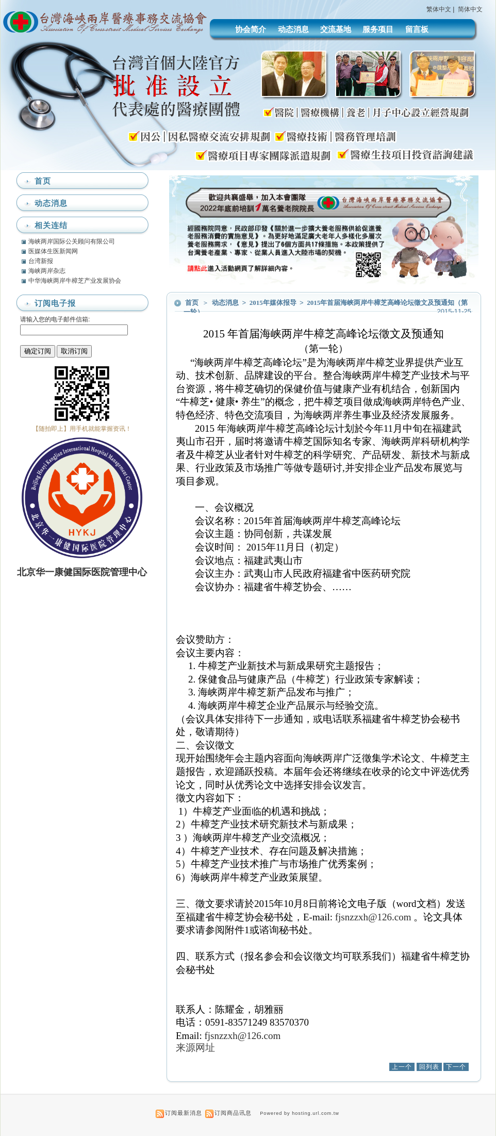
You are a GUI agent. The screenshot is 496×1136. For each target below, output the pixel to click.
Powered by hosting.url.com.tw (299, 1113)
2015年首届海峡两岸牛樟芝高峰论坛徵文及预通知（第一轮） (326, 307)
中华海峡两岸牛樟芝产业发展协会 (74, 280)
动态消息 (293, 29)
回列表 (429, 1066)
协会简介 (250, 29)
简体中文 (470, 9)
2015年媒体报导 (274, 302)
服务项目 (377, 29)
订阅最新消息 (183, 1113)
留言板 (416, 29)
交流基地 (335, 29)
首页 (192, 302)
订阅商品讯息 (233, 1113)
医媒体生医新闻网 (53, 251)
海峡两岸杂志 (46, 270)
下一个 (456, 1066)
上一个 (402, 1066)
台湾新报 (40, 261)
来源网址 (195, 1047)
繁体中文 (438, 9)
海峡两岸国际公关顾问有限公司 (71, 241)
